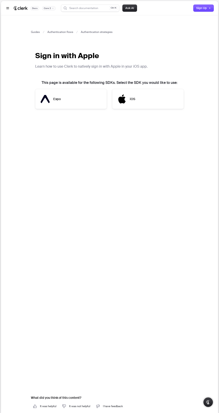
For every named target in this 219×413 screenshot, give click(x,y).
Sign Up (203, 8)
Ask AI (129, 8)
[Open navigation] (7, 8)
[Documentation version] (49, 8)
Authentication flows (60, 32)
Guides (35, 32)
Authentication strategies (96, 32)
